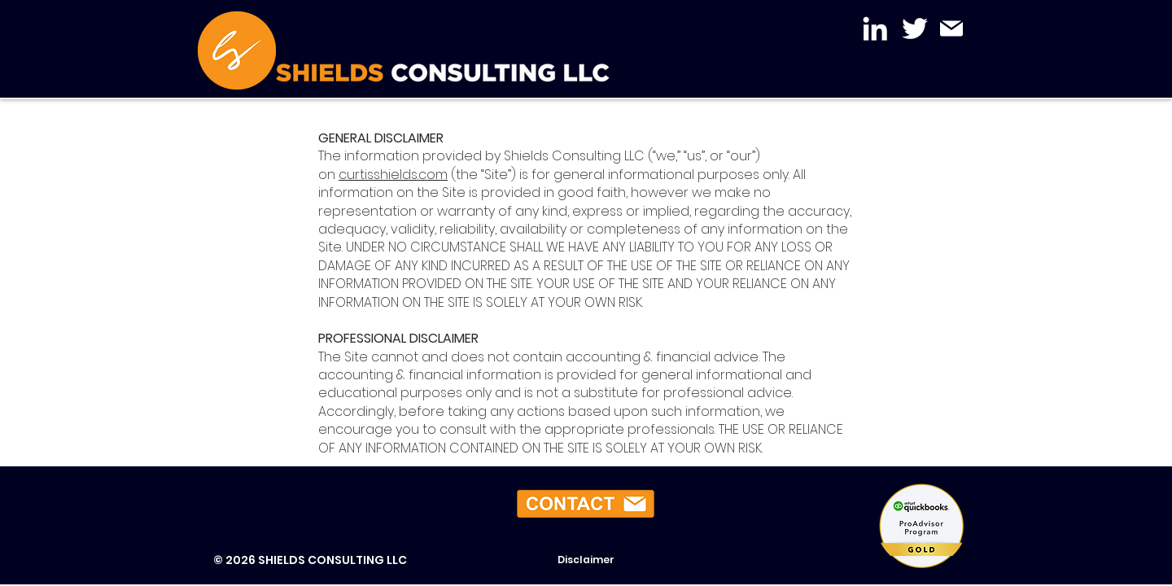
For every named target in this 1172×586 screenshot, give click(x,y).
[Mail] (951, 28)
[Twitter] (915, 28)
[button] (585, 503)
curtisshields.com (393, 174)
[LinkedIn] (875, 28)
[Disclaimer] (586, 560)
